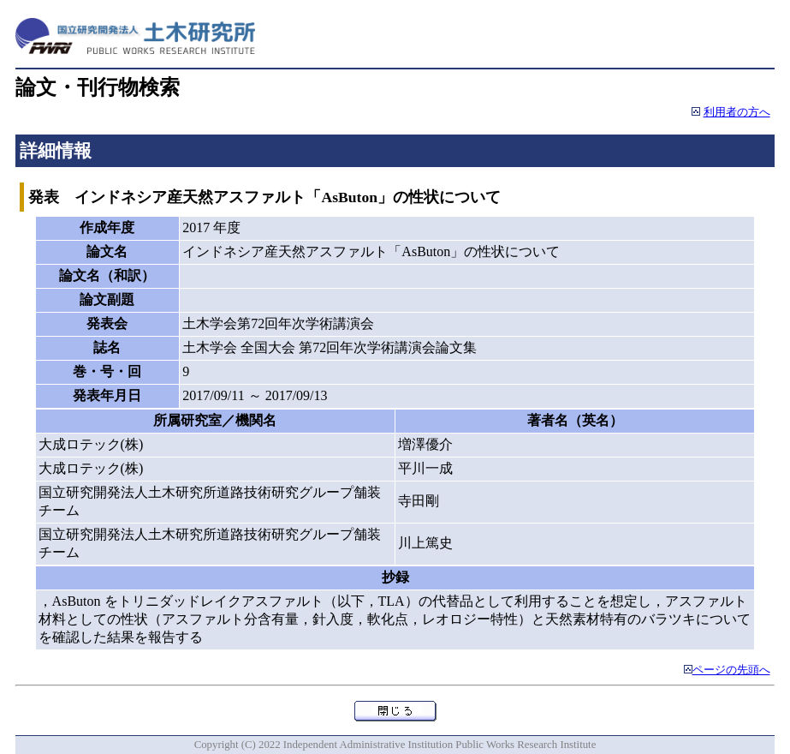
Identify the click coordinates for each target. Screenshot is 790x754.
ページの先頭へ (731, 670)
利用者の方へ (737, 112)
